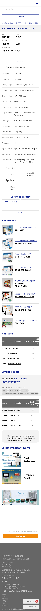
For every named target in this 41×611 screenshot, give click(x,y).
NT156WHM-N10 (14, 364)
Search (21, 17)
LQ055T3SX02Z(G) (15, 426)
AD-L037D (19, 230)
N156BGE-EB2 (13, 353)
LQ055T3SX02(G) (14, 410)
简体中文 (5, 599)
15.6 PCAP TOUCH (23, 270)
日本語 (4, 601)
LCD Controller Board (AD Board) (25, 227)
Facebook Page (7, 562)
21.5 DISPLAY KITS (23, 243)
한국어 (4, 603)
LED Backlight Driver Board (26, 320)
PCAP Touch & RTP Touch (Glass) (25, 307)
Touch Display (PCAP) (23, 267)
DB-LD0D (19, 323)
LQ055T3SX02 (13, 420)
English (4, 596)
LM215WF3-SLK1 (14, 348)
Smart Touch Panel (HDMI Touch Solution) (25, 294)
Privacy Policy (6, 564)
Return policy (6, 567)
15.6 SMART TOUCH (24, 296)
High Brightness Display (25, 280)
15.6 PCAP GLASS (23, 310)
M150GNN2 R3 (13, 359)
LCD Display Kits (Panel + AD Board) (26, 241)
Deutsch (5, 605)
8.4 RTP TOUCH (22, 256)
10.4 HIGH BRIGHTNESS (21, 284)
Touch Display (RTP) (23, 254)
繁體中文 (5, 594)
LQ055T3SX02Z (13, 415)
